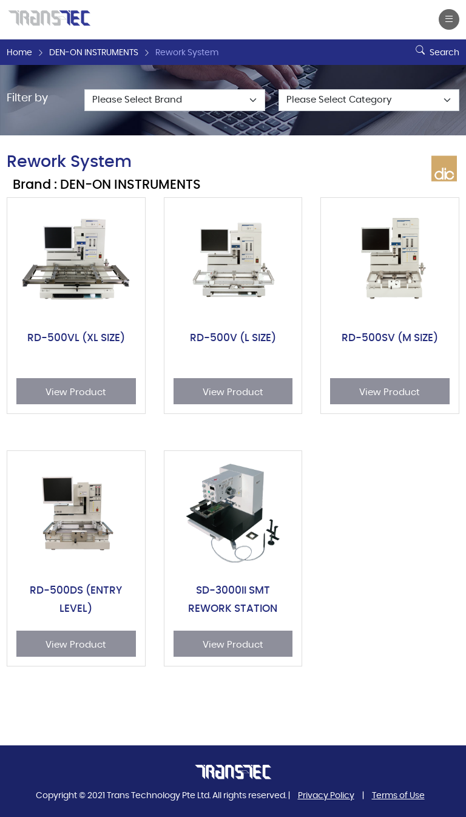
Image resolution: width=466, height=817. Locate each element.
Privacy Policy (326, 796)
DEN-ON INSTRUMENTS (93, 53)
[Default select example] (174, 100)
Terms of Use (398, 796)
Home (19, 53)
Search (436, 48)
